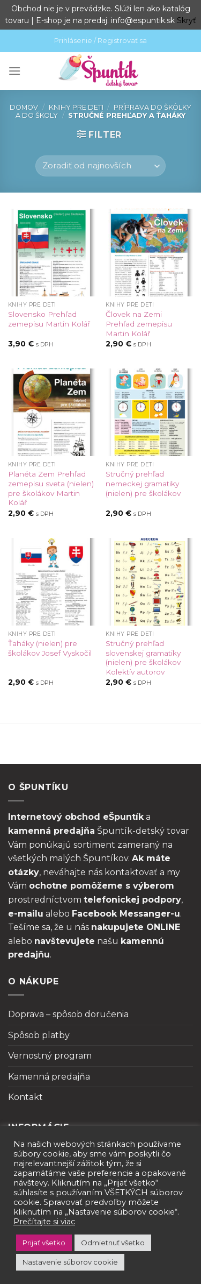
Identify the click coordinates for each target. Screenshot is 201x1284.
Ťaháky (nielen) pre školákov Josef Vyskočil (50, 648)
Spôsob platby (39, 1035)
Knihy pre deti (76, 107)
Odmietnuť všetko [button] (113, 1242)
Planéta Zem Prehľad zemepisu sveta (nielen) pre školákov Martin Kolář (51, 488)
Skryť (186, 20)
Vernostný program (50, 1056)
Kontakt (25, 1097)
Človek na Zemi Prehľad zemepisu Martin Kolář (139, 323)
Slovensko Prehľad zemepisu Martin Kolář (49, 319)
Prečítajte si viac (44, 1221)
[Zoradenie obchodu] (100, 165)
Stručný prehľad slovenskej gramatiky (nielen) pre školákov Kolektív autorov (143, 657)
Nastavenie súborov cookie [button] (70, 1262)
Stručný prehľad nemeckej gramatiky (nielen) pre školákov (143, 483)
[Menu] (14, 71)
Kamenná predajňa (49, 1077)
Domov (24, 107)
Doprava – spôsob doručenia (68, 1014)
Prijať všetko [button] (44, 1242)
